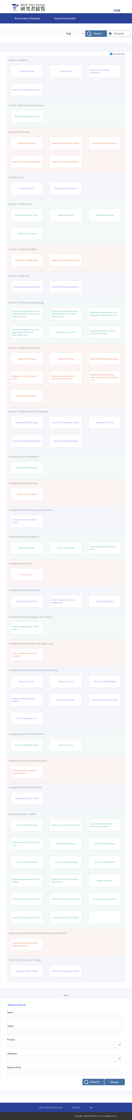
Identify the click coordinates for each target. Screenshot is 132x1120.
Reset (114, 1082)
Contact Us (76, 1107)
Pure (91, 1107)
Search (97, 33)
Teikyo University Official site (50, 1107)
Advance (119, 33)
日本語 (116, 10)
